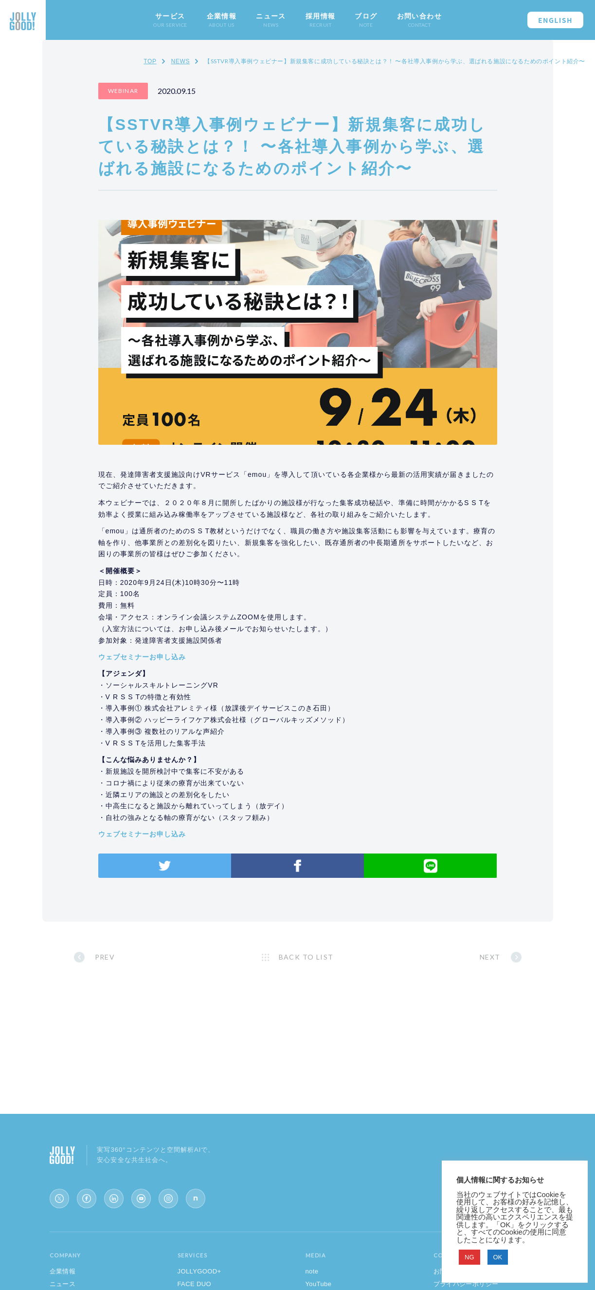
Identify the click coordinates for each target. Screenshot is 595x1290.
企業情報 (63, 1271)
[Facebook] (86, 1198)
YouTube (319, 1284)
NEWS (180, 61)
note (312, 1271)
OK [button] (498, 1257)
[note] (195, 1198)
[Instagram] (168, 1198)
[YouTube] (141, 1198)
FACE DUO (195, 1284)
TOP (150, 61)
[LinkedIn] (114, 1198)
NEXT (490, 957)
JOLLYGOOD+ (199, 1271)
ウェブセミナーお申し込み (142, 657)
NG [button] (469, 1257)
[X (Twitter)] (59, 1198)
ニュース (63, 1284)
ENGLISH (555, 20)
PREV (105, 957)
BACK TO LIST (306, 957)
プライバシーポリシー (466, 1284)
